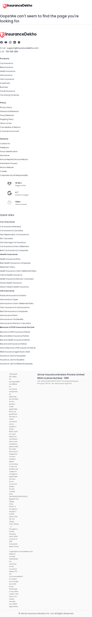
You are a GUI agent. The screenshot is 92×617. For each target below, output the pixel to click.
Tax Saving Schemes (9, 95)
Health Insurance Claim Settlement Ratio (18, 271)
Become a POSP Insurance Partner (15, 332)
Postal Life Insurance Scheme (13, 295)
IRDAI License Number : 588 (53, 378)
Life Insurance (6, 75)
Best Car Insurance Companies (14, 250)
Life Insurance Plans (9, 315)
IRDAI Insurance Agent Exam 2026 (15, 352)
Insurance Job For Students (12, 359)
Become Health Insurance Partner (15, 340)
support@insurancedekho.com (23, 48)
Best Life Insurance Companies (14, 311)
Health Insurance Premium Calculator (17, 279)
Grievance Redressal (9, 111)
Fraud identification (9, 151)
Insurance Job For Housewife (12, 356)
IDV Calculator (6, 238)
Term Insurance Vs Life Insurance (14, 307)
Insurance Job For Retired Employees (16, 363)
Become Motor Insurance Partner (14, 336)
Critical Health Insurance (11, 275)
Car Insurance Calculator (11, 230)
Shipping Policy (7, 119)
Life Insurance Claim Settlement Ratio (16, 303)
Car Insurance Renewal (10, 226)
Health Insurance (7, 71)
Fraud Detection (7, 115)
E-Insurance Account (9, 131)
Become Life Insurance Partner (13, 344)
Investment (5, 83)
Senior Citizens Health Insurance (14, 287)
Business (4, 87)
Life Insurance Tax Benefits (11, 319)
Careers (3, 171)
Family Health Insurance (11, 283)
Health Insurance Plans (10, 259)
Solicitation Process (8, 163)
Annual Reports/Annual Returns (14, 159)
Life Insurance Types (9, 299)
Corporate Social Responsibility (14, 175)
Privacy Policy (6, 107)
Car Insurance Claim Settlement (14, 246)
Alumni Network (7, 167)
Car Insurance (6, 63)
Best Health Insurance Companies (15, 263)
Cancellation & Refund (10, 127)
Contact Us (5, 143)
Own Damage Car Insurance (13, 242)
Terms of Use (5, 123)
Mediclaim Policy (7, 267)
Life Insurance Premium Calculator (15, 323)
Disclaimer (5, 155)
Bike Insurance (6, 67)
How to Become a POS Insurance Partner (18, 348)
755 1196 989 (11, 51)
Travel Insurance (7, 91)
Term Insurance (7, 79)
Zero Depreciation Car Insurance (14, 234)
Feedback (4, 147)
